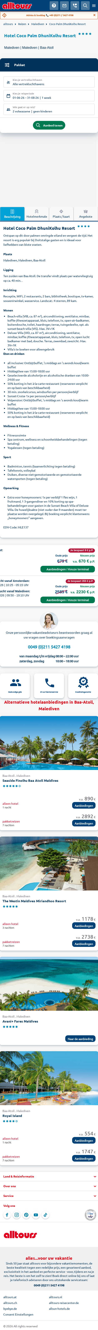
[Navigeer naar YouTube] (36, 1215)
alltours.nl (55, 1297)
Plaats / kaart (61, 213)
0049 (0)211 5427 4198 (49, 646)
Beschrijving (12, 213)
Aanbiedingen (84, 805)
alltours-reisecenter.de (64, 1303)
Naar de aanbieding (80, 1039)
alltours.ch (10, 1303)
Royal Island (12, 1115)
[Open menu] (93, 5)
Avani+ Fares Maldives (20, 1021)
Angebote (85, 213)
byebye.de (10, 1308)
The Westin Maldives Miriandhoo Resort (34, 901)
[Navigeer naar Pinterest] (26, 1215)
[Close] (94, 15)
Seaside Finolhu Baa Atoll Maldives (30, 780)
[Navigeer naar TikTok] (45, 1215)
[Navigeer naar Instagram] (16, 1215)
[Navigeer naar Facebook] (7, 1215)
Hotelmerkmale (36, 213)
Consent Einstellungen (18, 1314)
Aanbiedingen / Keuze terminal (67, 569)
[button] (49, 1176)
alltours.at (10, 1297)
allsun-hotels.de (59, 1308)
